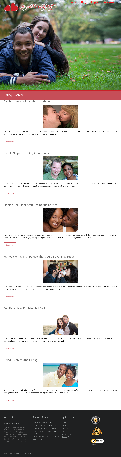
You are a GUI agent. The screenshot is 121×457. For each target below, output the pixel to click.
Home (72, 2)
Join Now (108, 2)
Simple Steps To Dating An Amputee (27, 153)
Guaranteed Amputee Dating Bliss (44, 428)
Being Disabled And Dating (21, 360)
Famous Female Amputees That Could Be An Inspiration (39, 256)
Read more (10, 142)
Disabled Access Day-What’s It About (27, 101)
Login (94, 2)
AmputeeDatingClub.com (12, 423)
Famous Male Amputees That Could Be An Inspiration (46, 438)
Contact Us (65, 437)
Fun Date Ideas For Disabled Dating (26, 308)
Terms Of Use (66, 434)
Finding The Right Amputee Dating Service (31, 205)
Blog (83, 2)
